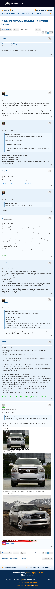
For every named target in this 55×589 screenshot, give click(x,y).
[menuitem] (12, 10)
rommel (4, 263)
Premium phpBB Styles (34, 573)
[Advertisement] (27, 73)
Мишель (4, 38)
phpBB (21, 580)
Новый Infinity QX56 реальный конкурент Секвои (24, 22)
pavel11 (4, 341)
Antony (4, 126)
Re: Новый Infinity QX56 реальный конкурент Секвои (18, 44)
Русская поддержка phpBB (27, 582)
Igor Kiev (4, 218)
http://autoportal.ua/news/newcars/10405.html (17, 184)
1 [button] (45, 33)
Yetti (3, 407)
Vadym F (4, 171)
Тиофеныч (5, 95)
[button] (43, 32)
